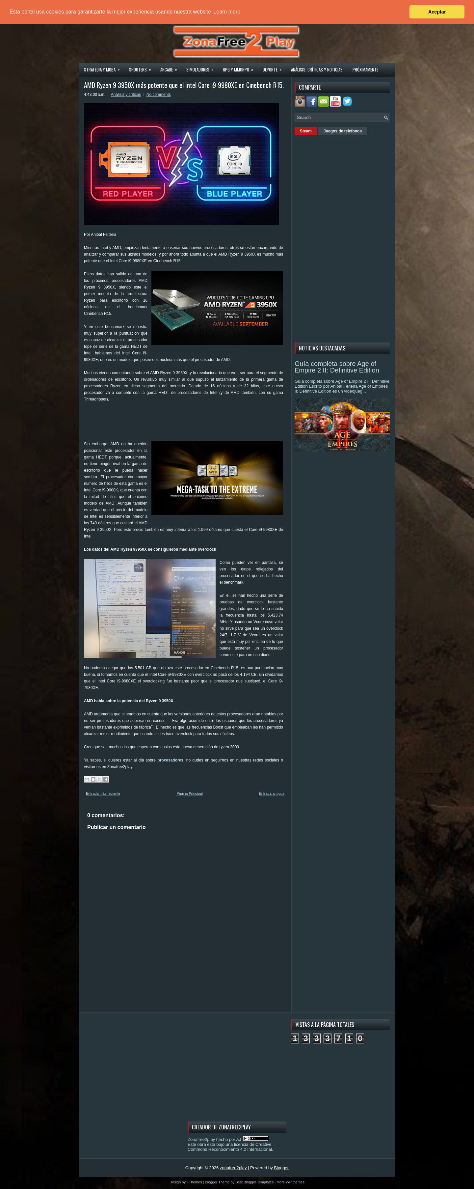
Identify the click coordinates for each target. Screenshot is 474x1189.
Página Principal (189, 793)
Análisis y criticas (126, 94)
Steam (306, 131)
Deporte (274, 67)
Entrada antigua (271, 793)
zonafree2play (233, 1167)
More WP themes (290, 1182)
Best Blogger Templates (254, 1182)
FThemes (194, 1182)
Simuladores (202, 67)
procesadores (170, 760)
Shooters (142, 67)
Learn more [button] (226, 11)
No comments (158, 94)
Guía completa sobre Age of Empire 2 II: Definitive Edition (337, 367)
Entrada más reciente (103, 793)
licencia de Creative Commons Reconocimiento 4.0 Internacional (230, 1147)
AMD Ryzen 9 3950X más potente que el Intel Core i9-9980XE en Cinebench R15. (184, 85)
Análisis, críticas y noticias (317, 69)
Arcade (170, 67)
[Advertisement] (204, 424)
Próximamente (365, 69)
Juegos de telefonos (343, 131)
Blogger (281, 1167)
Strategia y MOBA (104, 67)
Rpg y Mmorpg (240, 67)
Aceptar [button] (437, 11)
